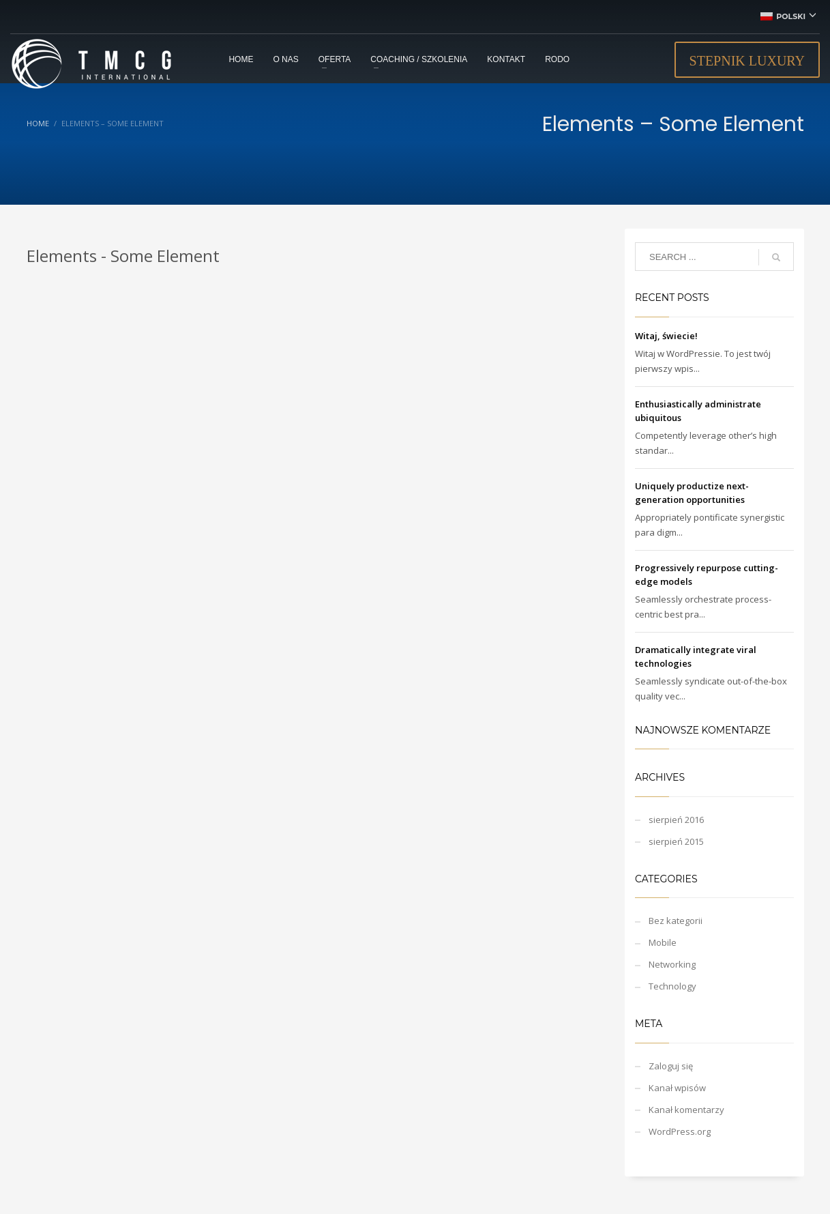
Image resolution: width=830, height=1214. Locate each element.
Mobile (663, 942)
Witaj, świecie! (666, 336)
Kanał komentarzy (686, 1109)
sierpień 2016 (676, 819)
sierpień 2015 (676, 841)
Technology (672, 986)
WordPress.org (680, 1131)
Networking (672, 964)
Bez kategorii (675, 920)
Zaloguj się (671, 1066)
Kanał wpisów (677, 1088)
